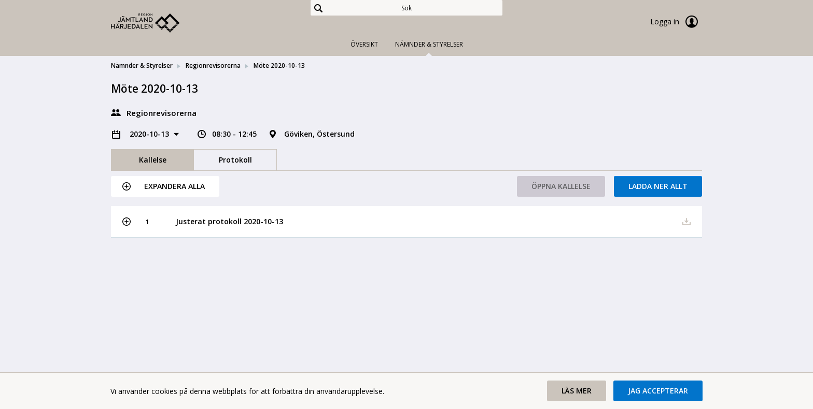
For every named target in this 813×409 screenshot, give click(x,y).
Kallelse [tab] (152, 160)
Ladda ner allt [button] (658, 186)
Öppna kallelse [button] (561, 186)
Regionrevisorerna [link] (213, 65)
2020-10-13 (150, 134)
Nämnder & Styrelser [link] (142, 65)
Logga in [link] (676, 21)
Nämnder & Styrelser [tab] (429, 44)
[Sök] (406, 8)
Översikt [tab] (364, 44)
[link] (163, 23)
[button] (165, 186)
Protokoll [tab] (235, 160)
